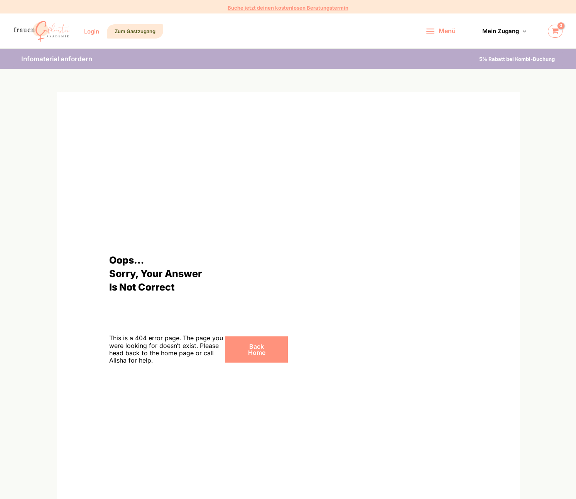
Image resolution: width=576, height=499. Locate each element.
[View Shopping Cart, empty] (555, 31)
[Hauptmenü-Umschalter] (442, 31)
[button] (288, 7)
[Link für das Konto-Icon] (91, 31)
